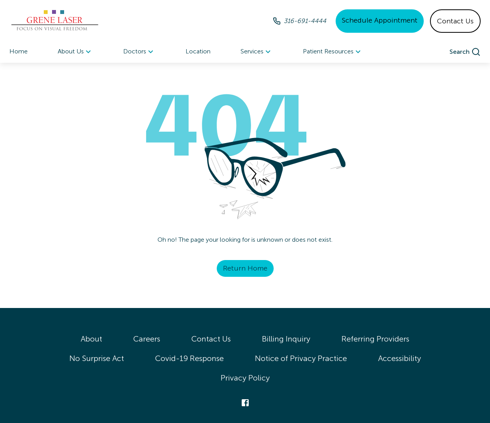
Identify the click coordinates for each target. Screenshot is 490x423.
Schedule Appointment (379, 20)
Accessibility (399, 358)
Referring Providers (375, 338)
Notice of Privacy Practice (301, 358)
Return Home (245, 268)
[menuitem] (75, 52)
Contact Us (455, 21)
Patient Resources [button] (333, 52)
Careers (146, 338)
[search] (465, 52)
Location (198, 51)
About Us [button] (75, 52)
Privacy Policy (245, 377)
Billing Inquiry (286, 338)
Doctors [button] (139, 52)
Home (18, 51)
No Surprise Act (96, 358)
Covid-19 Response (189, 358)
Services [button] (257, 52)
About (91, 338)
